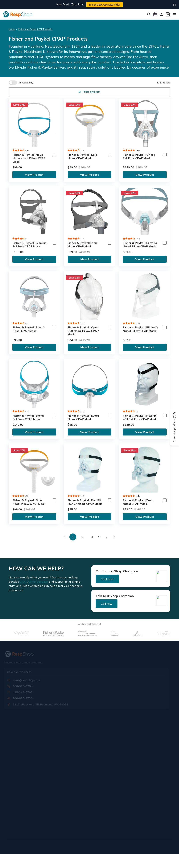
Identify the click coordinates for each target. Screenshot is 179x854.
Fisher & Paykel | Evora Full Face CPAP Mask (28, 417)
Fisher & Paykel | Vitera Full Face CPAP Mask (139, 156)
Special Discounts (76, 741)
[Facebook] (10, 828)
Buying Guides (132, 762)
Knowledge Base (134, 755)
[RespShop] (89, 654)
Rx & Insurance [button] (74, 717)
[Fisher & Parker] (64, 633)
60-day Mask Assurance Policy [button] (104, 4)
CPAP (23, 581)
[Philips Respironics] (98, 633)
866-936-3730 (23, 698)
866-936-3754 (23, 686)
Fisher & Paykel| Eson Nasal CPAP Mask (82, 244)
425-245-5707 (23, 692)
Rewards (128, 748)
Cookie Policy (151, 846)
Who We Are (16, 727)
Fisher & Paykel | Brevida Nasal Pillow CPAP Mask (140, 244)
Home (12, 29)
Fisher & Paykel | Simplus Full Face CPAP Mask (29, 244)
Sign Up (46, 796)
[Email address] (24, 797)
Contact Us (15, 741)
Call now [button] (106, 603)
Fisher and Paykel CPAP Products (35, 29)
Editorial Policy (132, 846)
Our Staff (14, 734)
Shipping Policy (133, 727)
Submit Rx (72, 727)
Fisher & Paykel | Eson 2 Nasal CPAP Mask (28, 329)
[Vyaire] (32, 633)
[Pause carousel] (174, 4)
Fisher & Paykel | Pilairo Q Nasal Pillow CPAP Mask (140, 329)
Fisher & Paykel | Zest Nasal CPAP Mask (138, 501)
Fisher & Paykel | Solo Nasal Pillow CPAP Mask (28, 501)
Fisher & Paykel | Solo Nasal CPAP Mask (82, 156)
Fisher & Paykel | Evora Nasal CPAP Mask (83, 417)
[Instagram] (26, 828)
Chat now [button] (107, 579)
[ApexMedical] (148, 633)
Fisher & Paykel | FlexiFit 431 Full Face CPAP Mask (140, 417)
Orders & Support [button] (134, 717)
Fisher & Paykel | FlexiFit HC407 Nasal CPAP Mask (85, 501)
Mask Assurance (76, 748)
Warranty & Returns (136, 734)
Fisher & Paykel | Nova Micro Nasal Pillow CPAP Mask (29, 158)
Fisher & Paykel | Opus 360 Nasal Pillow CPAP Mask (83, 331)
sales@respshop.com (26, 680)
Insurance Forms (76, 734)
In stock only (26, 82)
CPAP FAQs (130, 741)
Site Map (167, 846)
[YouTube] (34, 828)
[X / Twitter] (18, 828)
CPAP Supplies (38, 581)
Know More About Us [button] (21, 717)
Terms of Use (94, 846)
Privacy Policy (112, 846)
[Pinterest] (42, 828)
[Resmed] (125, 633)
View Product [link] (34, 174)
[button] (18, 150)
